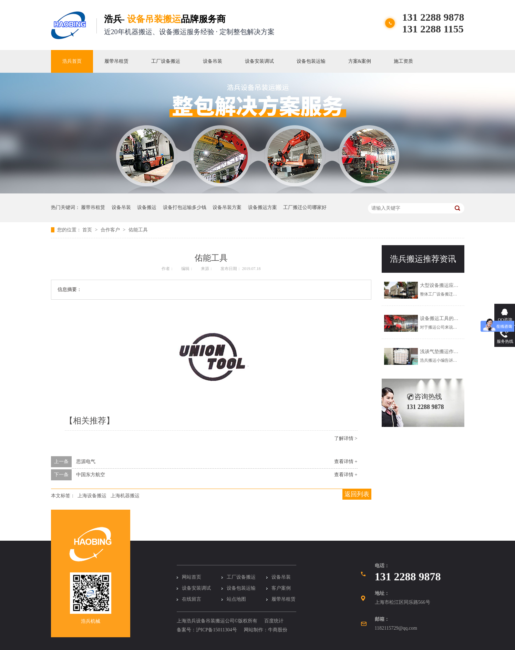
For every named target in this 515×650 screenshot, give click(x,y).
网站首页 (191, 577)
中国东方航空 (90, 474)
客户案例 (281, 588)
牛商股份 (277, 629)
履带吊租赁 (116, 61)
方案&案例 (359, 61)
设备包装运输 (311, 61)
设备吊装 (212, 61)
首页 (87, 229)
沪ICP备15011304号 (216, 629)
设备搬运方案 (262, 207)
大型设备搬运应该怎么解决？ (451, 285)
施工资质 (403, 61)
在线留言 (191, 599)
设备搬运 (146, 207)
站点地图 (236, 599)
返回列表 (356, 494)
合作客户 (111, 229)
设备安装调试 (259, 61)
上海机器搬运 (125, 495)
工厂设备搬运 (165, 61)
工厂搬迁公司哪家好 (305, 207)
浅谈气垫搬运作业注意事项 (449, 351)
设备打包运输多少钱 (184, 207)
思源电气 (85, 461)
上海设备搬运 (92, 495)
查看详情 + (345, 461)
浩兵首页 (72, 61)
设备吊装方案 (227, 207)
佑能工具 (138, 229)
